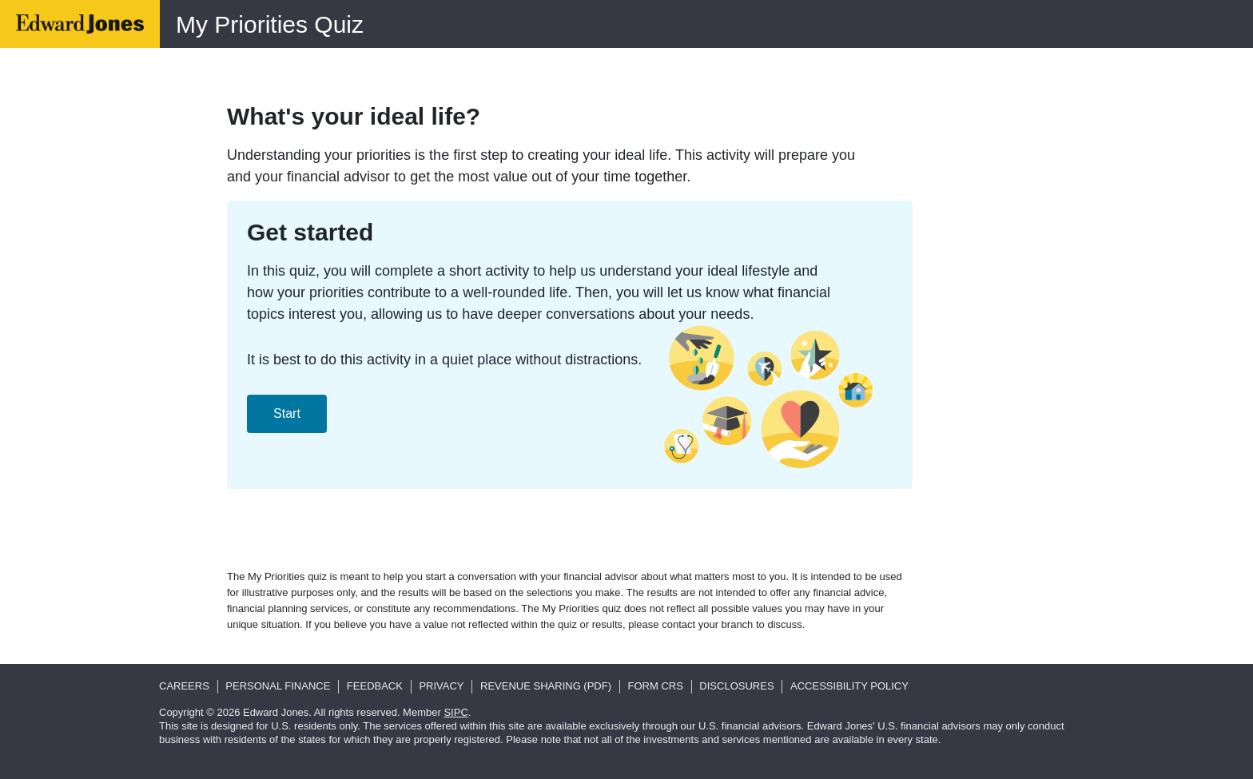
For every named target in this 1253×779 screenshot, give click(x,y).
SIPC (455, 712)
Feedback (375, 686)
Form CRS (655, 686)
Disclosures (736, 686)
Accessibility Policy (849, 686)
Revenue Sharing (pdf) (545, 686)
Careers (184, 686)
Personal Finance (277, 686)
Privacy (441, 686)
